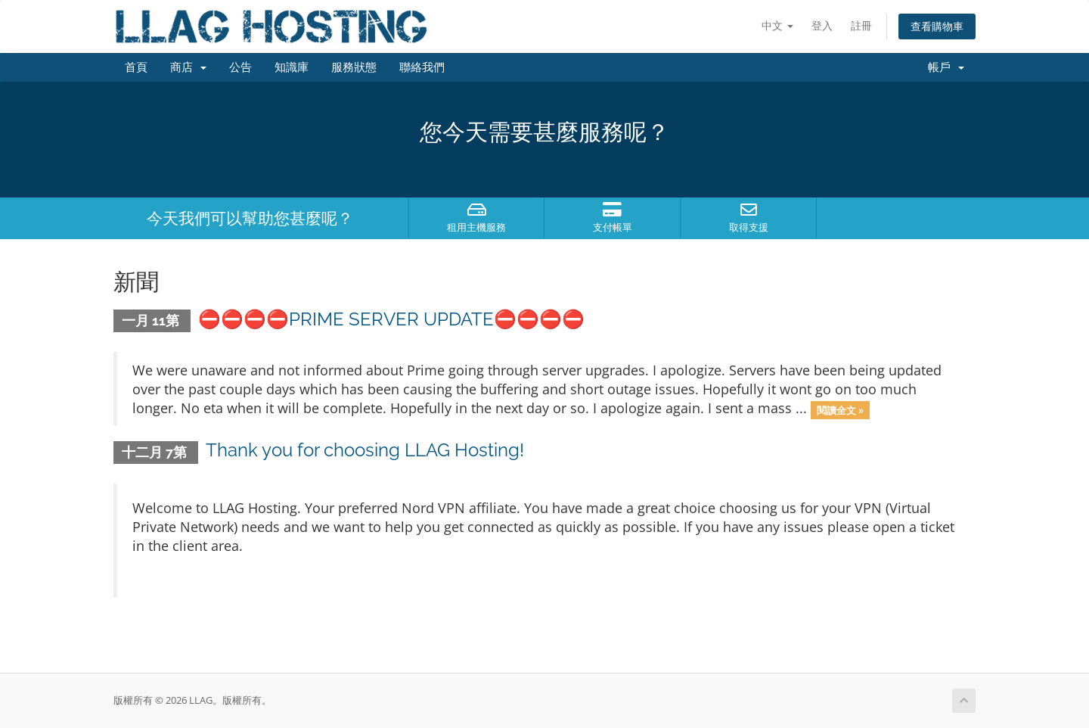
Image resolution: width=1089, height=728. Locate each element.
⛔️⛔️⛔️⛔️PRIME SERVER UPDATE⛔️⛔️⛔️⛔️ (391, 319)
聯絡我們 (422, 67)
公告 (240, 67)
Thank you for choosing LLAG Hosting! (365, 450)
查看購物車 (937, 26)
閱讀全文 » (840, 409)
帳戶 (946, 67)
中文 (777, 25)
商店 (188, 67)
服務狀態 (354, 67)
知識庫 (292, 67)
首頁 (136, 67)
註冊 (861, 25)
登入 (822, 25)
